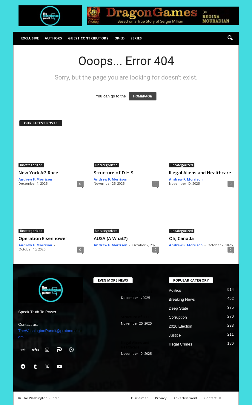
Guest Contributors (88, 38)
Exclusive (30, 38)
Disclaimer (139, 398)
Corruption (178, 317)
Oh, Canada (181, 238)
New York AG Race (38, 172)
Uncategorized (31, 165)
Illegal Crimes (180, 344)
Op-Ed (119, 38)
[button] (229, 38)
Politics (175, 290)
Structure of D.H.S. (114, 172)
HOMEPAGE (142, 96)
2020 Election (180, 326)
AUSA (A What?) (110, 238)
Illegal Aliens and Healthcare (200, 172)
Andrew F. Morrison (35, 179)
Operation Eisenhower (43, 238)
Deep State (178, 308)
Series (136, 38)
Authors (53, 38)
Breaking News (182, 299)
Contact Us (212, 398)
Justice (175, 335)
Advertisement (185, 398)
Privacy (161, 398)
